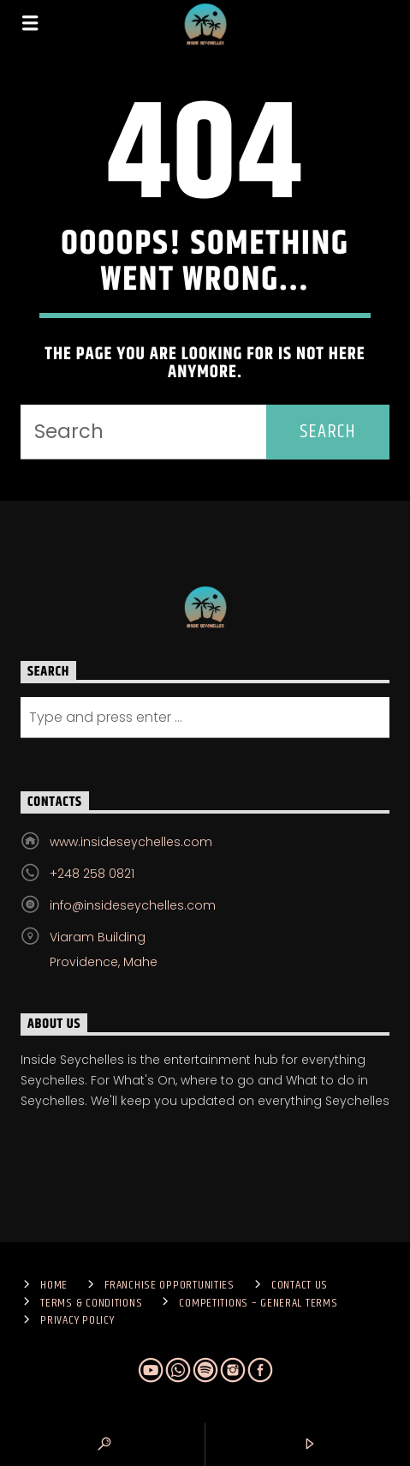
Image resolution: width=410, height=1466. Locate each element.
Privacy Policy (77, 1320)
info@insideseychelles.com (133, 905)
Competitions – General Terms (258, 1303)
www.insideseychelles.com (131, 841)
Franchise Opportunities (169, 1285)
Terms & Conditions (91, 1303)
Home (54, 1285)
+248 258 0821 (92, 873)
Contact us (299, 1285)
